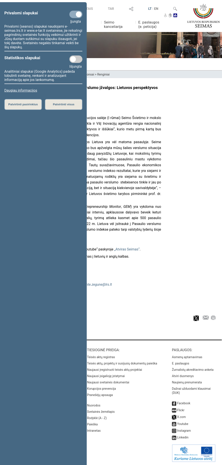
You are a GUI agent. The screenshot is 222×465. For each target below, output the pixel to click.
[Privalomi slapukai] (75, 14)
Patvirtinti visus (63, 104)
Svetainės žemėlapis (101, 411)
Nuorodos (93, 405)
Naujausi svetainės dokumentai (108, 382)
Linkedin (182, 437)
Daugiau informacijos (20, 90)
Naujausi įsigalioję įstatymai (106, 376)
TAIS (89, 9)
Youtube (182, 424)
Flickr (180, 410)
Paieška (92, 424)
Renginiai (103, 74)
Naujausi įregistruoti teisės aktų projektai (114, 369)
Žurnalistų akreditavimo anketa (193, 369)
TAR (111, 9)
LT (150, 9)
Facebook (183, 403)
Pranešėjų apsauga (100, 395)
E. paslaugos (180, 363)
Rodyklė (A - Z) (97, 418)
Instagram (184, 430)
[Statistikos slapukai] (75, 59)
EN (156, 9)
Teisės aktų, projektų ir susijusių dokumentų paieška (122, 363)
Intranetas (94, 430)
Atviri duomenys (183, 376)
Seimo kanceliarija (113, 24)
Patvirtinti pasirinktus (23, 104)
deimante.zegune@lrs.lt (94, 284)
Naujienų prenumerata (187, 382)
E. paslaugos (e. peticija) (148, 24)
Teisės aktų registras (101, 357)
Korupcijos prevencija (101, 388)
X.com (181, 417)
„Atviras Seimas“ (127, 249)
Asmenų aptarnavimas (187, 357)
